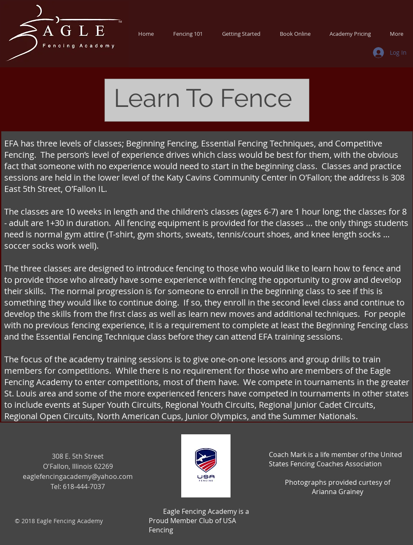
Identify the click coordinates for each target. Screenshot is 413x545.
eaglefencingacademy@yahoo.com (78, 476)
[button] (188, 33)
